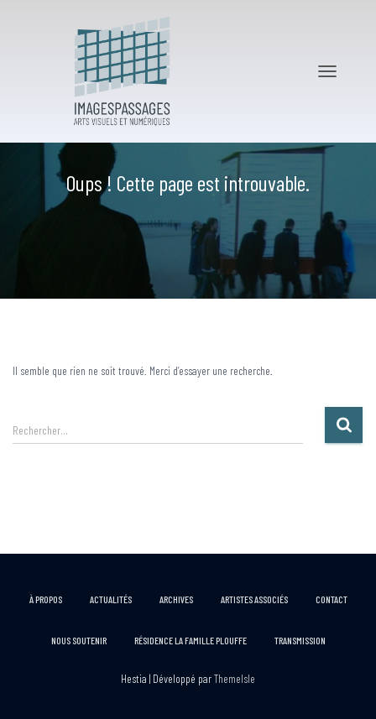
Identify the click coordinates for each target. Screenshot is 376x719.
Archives (176, 599)
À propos (45, 599)
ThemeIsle (234, 678)
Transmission (300, 640)
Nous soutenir (79, 640)
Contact (331, 599)
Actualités (111, 599)
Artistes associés (254, 599)
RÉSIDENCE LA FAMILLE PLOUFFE (190, 640)
